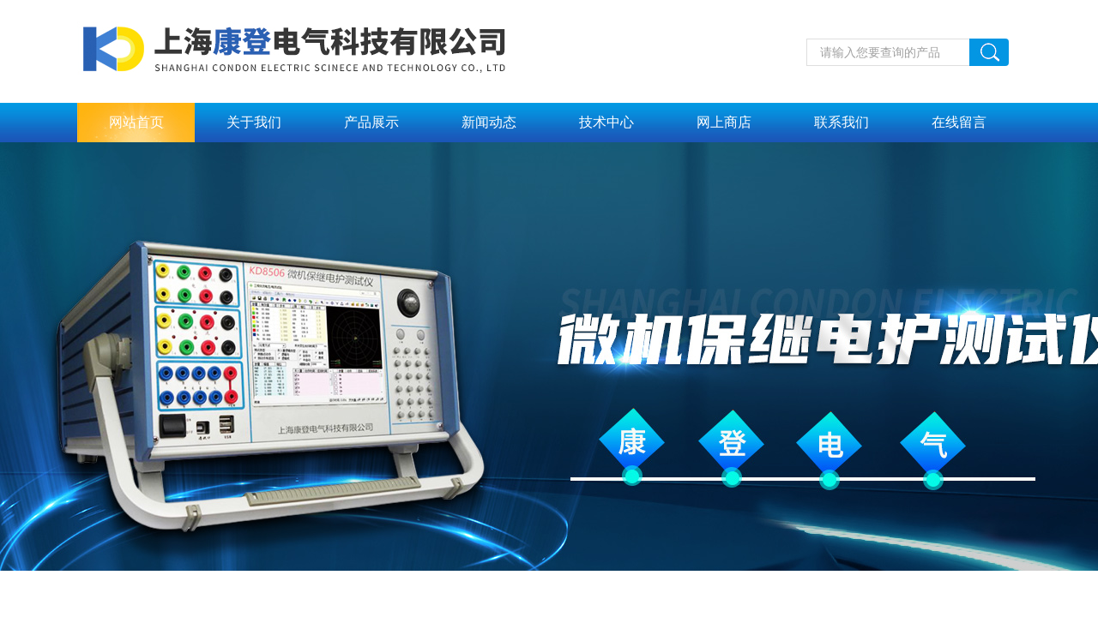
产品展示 (371, 122)
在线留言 (959, 122)
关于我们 (253, 122)
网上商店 (724, 122)
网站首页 (136, 122)
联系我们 (841, 122)
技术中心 (606, 122)
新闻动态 (489, 122)
